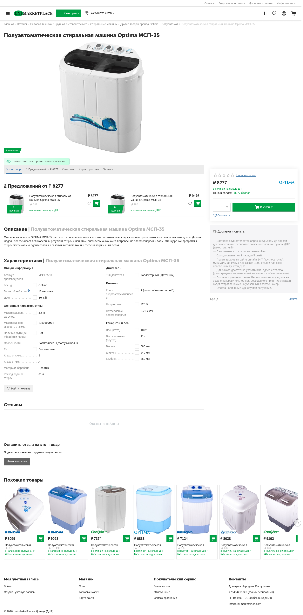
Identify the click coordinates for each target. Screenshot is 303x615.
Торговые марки (89, 592)
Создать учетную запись (19, 592)
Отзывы (209, 3)
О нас (82, 586)
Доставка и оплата (261, 3)
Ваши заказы (162, 586)
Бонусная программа (232, 3)
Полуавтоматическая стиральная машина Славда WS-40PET (281, 545)
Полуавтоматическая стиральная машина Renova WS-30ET (195, 545)
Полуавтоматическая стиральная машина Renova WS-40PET (66, 545)
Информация (285, 3)
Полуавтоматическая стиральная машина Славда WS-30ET (109, 545)
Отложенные (162, 592)
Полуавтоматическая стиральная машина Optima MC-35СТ (151, 545)
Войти (7, 586)
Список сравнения (165, 597)
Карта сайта (86, 597)
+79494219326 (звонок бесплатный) (251, 592)
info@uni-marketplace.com (245, 603)
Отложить (221, 215)
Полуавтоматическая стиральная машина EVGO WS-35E (237, 545)
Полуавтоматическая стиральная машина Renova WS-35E (22, 545)
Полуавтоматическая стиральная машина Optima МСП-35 (50, 197)
